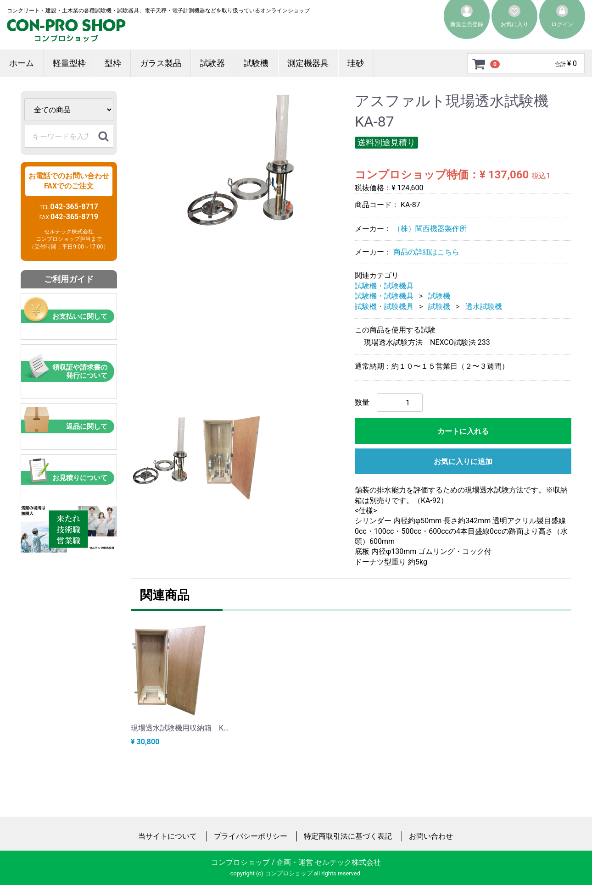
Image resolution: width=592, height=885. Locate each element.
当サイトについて (167, 836)
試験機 (256, 63)
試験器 (212, 63)
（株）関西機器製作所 (430, 228)
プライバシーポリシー (250, 836)
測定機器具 (308, 63)
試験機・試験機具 (384, 286)
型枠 (113, 63)
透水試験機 (483, 306)
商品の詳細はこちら (426, 252)
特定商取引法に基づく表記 (348, 836)
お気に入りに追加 (463, 461)
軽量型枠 (69, 63)
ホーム (21, 63)
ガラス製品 (160, 63)
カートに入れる (463, 431)
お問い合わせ (431, 836)
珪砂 (355, 63)
